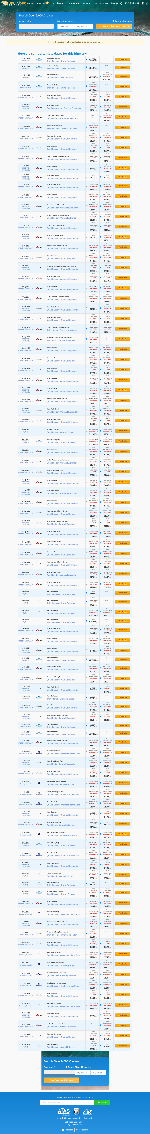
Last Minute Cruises (104, 3)
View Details (123, 59)
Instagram (82, 1129)
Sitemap (67, 1118)
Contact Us (88, 1118)
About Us (77, 1118)
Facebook (67, 1129)
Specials (41, 3)
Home (30, 3)
